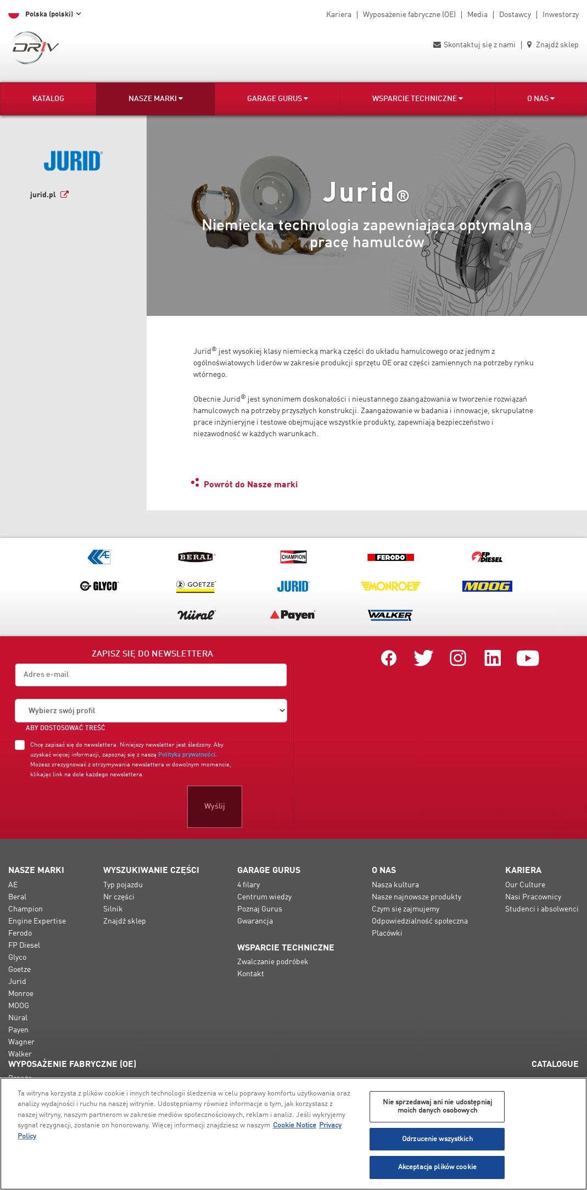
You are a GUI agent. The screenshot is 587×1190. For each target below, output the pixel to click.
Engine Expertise (37, 921)
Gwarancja (255, 921)
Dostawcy (515, 15)
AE (13, 885)
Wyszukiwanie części (151, 870)
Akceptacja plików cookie (437, 1167)
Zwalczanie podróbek (273, 962)
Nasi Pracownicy (533, 897)
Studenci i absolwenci (542, 909)
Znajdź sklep (553, 45)
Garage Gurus (277, 98)
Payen (18, 1030)
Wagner (21, 1042)
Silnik (113, 909)
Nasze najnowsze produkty (416, 897)
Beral (17, 897)
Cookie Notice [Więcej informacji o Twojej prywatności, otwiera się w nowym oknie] (294, 1125)
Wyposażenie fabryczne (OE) (409, 15)
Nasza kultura (395, 885)
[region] (293, 1133)
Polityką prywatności (186, 755)
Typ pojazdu (123, 885)
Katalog (48, 99)
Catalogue (555, 1064)
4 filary (248, 885)
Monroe (20, 994)
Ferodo (20, 933)
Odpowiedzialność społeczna (420, 921)
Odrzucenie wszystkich (437, 1139)
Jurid (17, 982)
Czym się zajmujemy (405, 909)
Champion (25, 909)
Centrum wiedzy (264, 897)
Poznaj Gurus (259, 909)
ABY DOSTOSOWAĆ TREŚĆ (65, 728)
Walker (20, 1054)
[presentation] (98, 806)
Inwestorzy (561, 15)
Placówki (387, 933)
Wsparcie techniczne (417, 98)
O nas (541, 98)
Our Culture (525, 885)
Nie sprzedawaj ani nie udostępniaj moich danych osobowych (437, 1107)
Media (477, 15)
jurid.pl (43, 195)
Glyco (17, 957)
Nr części (119, 897)
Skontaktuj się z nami (474, 45)
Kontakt (250, 974)
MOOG (18, 1006)
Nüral (17, 1018)
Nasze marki (155, 98)
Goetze (19, 970)
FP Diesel (24, 945)
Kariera (338, 15)
